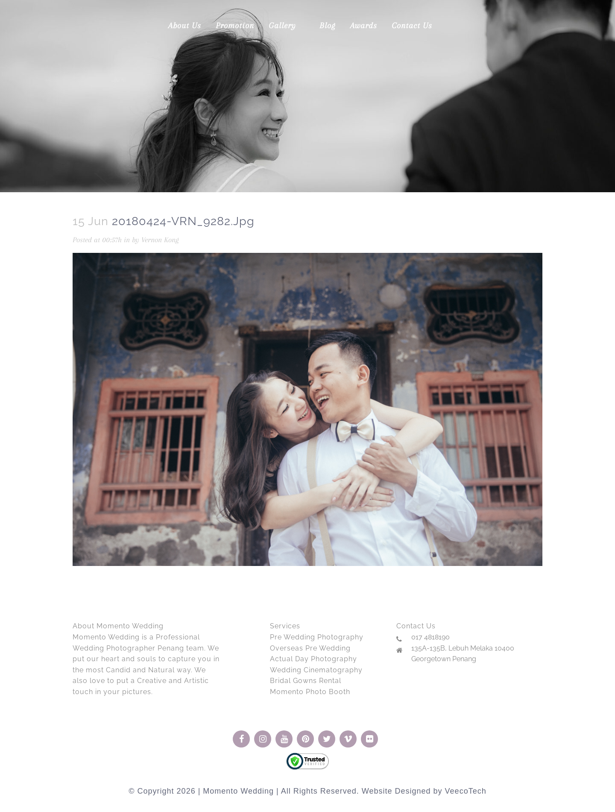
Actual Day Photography (313, 659)
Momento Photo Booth (310, 692)
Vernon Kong (160, 239)
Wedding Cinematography (316, 670)
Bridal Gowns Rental (305, 681)
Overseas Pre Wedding (310, 648)
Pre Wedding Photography (316, 637)
